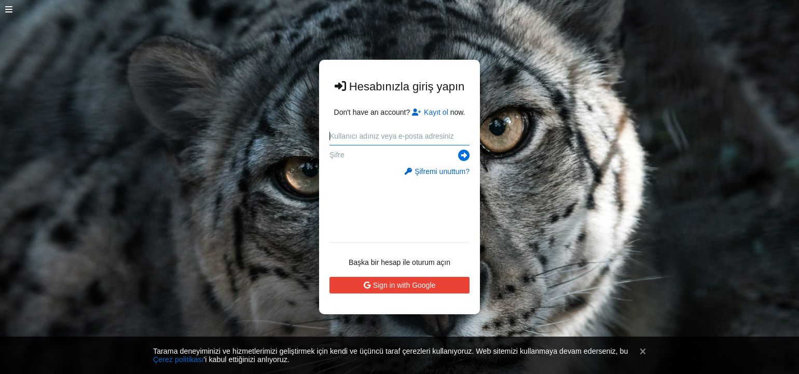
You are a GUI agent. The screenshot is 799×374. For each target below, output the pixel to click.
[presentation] (399, 206)
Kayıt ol (430, 112)
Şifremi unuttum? (437, 171)
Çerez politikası (178, 359)
